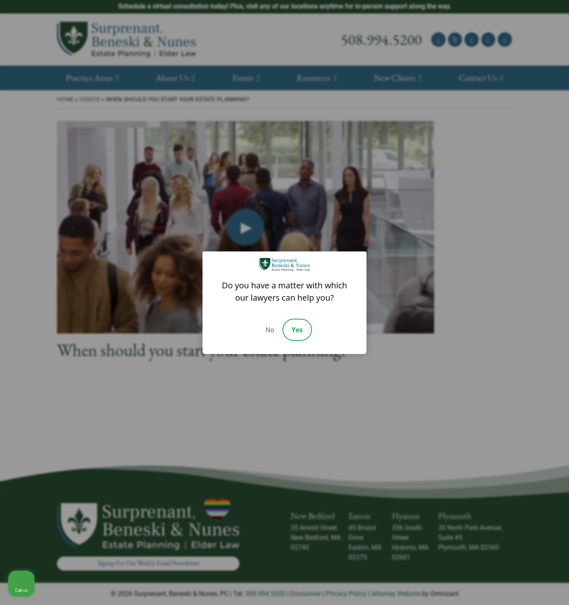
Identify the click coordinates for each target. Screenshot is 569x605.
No (269, 329)
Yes (297, 329)
